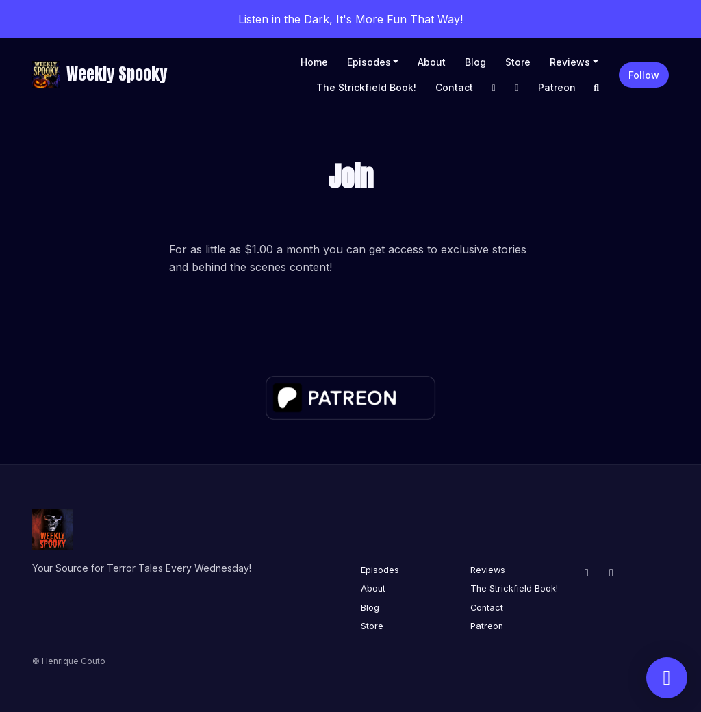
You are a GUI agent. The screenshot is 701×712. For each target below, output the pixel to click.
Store (518, 62)
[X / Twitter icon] (611, 572)
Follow (643, 75)
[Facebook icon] (587, 572)
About (432, 62)
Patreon (557, 87)
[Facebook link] (494, 87)
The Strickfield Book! (366, 87)
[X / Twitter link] (516, 87)
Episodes (369, 62)
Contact (454, 87)
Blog (475, 62)
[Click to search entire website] (597, 87)
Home (314, 62)
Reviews (570, 62)
